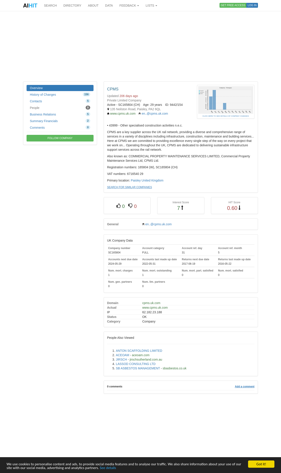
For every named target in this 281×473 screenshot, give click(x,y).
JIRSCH (121, 359)
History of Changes (60, 94)
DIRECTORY (72, 5)
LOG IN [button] (252, 5)
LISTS (151, 5)
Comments (60, 127)
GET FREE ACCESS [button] (233, 5)
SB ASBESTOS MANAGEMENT (138, 368)
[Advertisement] (140, 46)
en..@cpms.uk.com (155, 113)
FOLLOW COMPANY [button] (59, 138)
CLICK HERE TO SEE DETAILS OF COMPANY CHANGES (225, 116)
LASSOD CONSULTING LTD (136, 364)
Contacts (60, 101)
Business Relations (60, 114)
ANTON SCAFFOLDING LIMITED (139, 350)
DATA (109, 5)
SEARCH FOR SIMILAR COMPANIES (129, 187)
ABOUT (93, 5)
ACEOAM (122, 355)
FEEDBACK (129, 5)
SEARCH (50, 5)
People (60, 108)
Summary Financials (60, 121)
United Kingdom (153, 180)
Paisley (136, 180)
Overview (36, 88)
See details (108, 468)
